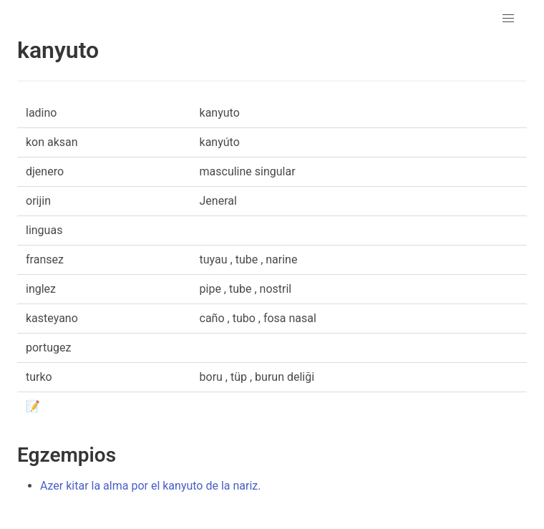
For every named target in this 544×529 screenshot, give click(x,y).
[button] (508, 18)
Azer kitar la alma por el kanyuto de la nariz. (150, 485)
